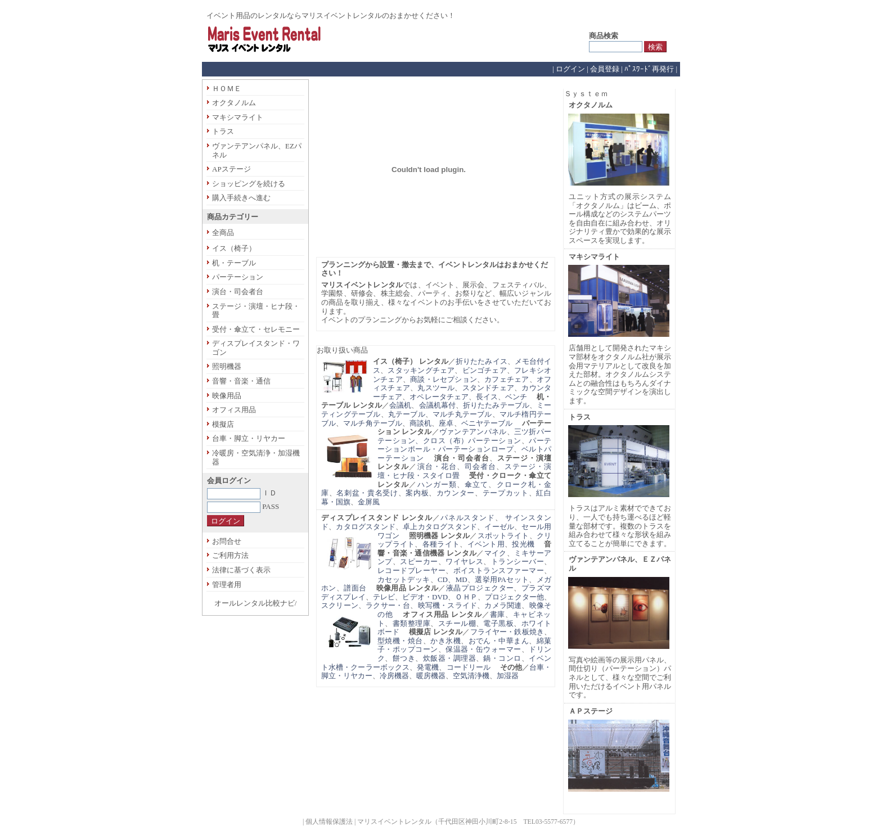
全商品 (223, 232)
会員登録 (604, 69)
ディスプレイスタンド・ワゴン (256, 348)
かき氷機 (445, 641)
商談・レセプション (443, 379)
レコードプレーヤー (411, 570)
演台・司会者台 (237, 291)
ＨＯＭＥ (226, 88)
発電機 (428, 667)
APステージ (231, 169)
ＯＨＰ (466, 597)
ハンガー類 (437, 484)
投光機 (523, 544)
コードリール (469, 667)
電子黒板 (498, 623)
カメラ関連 (502, 605)
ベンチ (516, 397)
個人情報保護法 (329, 822)
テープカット (506, 493)
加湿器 (508, 675)
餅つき (404, 658)
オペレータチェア (439, 397)
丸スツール (435, 388)
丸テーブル (406, 414)
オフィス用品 (234, 409)
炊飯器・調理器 (449, 658)
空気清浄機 (471, 675)
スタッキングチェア (421, 370)
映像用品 (226, 395)
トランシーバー (517, 561)
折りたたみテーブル (496, 405)
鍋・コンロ (502, 658)
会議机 (400, 405)
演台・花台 (437, 466)
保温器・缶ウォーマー (483, 649)
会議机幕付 (437, 405)
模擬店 (223, 424)
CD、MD (452, 579)
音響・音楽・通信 (241, 381)
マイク (495, 553)
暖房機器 (431, 675)
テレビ (384, 597)
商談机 (420, 423)
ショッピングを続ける (248, 183)
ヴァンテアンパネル (473, 431)
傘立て (476, 484)
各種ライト (441, 544)
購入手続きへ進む (241, 197)
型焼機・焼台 (400, 641)
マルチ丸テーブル (462, 414)
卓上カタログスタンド (440, 526)
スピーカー (419, 561)
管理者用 (226, 584)
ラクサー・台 (388, 605)
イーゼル (499, 526)
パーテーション (237, 277)
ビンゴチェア (484, 370)
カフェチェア (506, 379)
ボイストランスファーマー (498, 570)
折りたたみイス (481, 361)
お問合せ (226, 541)
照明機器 (226, 366)
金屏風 (369, 502)
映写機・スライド (448, 605)
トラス (223, 131)
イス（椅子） (234, 248)
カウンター (455, 493)
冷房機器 (394, 675)
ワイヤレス (464, 561)
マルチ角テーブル (372, 423)
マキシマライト (237, 117)
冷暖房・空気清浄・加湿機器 (256, 457)
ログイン (570, 69)
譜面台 (355, 588)
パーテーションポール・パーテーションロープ (464, 445)
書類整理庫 (411, 623)
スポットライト (503, 535)
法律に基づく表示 (241, 570)
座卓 (446, 423)
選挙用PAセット (502, 579)
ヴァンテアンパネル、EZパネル (257, 150)
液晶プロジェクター (480, 588)
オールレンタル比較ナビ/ (255, 603)
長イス (487, 397)
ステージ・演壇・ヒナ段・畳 (256, 310)
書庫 (497, 614)
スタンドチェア (488, 388)
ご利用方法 (230, 555)
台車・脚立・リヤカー (248, 438)
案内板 (417, 493)
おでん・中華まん (499, 641)
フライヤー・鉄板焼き (507, 632)
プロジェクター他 (514, 597)
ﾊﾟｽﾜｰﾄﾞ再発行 (649, 69)
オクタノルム (234, 102)
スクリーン (339, 605)
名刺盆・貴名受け (367, 493)
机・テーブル (234, 263)
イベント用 (486, 544)
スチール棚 (457, 623)
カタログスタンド (365, 526)
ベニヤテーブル (487, 423)
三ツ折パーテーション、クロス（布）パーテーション (464, 436)
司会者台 (480, 466)
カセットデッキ (403, 579)
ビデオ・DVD (425, 597)
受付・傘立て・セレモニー (256, 329)
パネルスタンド (467, 517)
